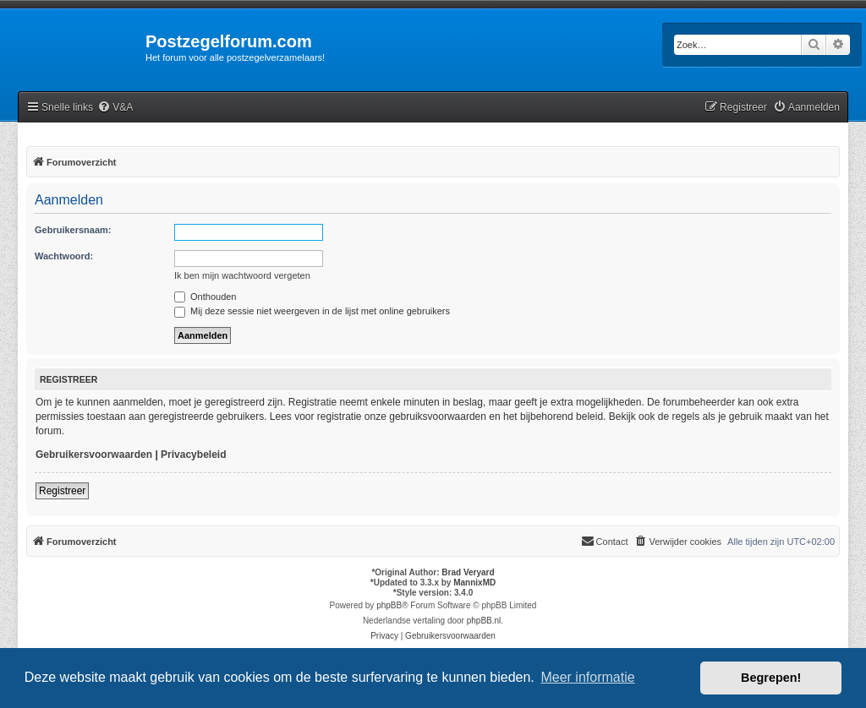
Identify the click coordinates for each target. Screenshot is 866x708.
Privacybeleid (193, 454)
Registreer (62, 491)
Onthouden (205, 296)
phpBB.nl (484, 620)
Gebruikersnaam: (73, 230)
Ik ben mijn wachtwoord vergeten (242, 275)
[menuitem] (115, 107)
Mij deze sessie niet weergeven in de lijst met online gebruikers (312, 311)
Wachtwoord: (64, 256)
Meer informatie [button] (587, 677)
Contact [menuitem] (604, 541)
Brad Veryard (467, 572)
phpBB (389, 605)
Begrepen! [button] (771, 677)
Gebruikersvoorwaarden (94, 454)
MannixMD (474, 582)
